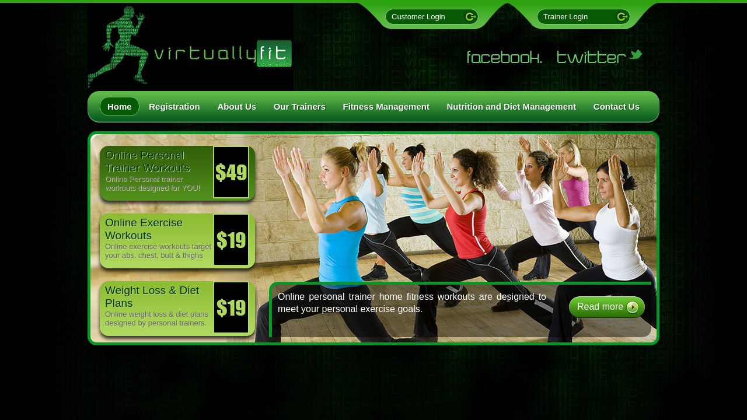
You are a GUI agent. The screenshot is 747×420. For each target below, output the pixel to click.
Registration (174, 106)
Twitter (601, 57)
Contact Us (617, 106)
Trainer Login (565, 16)
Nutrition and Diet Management (512, 106)
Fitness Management (386, 106)
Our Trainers (300, 106)
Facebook (505, 57)
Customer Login (418, 16)
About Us (236, 106)
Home (119, 106)
